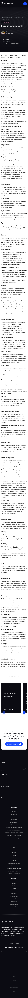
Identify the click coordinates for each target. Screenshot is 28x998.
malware (3, 401)
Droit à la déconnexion (14, 824)
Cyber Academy (5, 786)
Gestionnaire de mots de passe (14, 838)
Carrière (14, 888)
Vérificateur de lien (14, 865)
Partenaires (14, 891)
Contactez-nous (14, 904)
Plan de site (14, 980)
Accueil (4, 17)
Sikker (2, 798)
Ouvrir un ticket (13, 906)
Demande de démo (14, 896)
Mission (14, 885)
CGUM (14, 976)
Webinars (14, 860)
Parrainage (14, 893)
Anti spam (14, 811)
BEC (2, 131)
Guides (14, 852)
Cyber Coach (4, 774)
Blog (14, 847)
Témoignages (14, 858)
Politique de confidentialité (14, 987)
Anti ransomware (14, 817)
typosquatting (21, 617)
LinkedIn (11, 943)
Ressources (9, 17)
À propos (14, 883)
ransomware (20, 445)
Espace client (14, 899)
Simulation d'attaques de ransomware (14, 832)
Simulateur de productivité (14, 871)
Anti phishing (14, 819)
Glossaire (16, 17)
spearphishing (16, 581)
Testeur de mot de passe (14, 863)
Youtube (17, 943)
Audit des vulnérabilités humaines (14, 827)
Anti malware (14, 814)
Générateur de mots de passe (14, 868)
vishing (5, 646)
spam (4, 566)
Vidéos (14, 855)
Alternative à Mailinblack (14, 873)
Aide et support (13, 901)
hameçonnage (22, 430)
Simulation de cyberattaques (14, 835)
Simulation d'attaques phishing (14, 830)
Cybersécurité (6, 22)
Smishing (15, 547)
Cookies (14, 991)
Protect (3, 762)
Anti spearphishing (14, 822)
